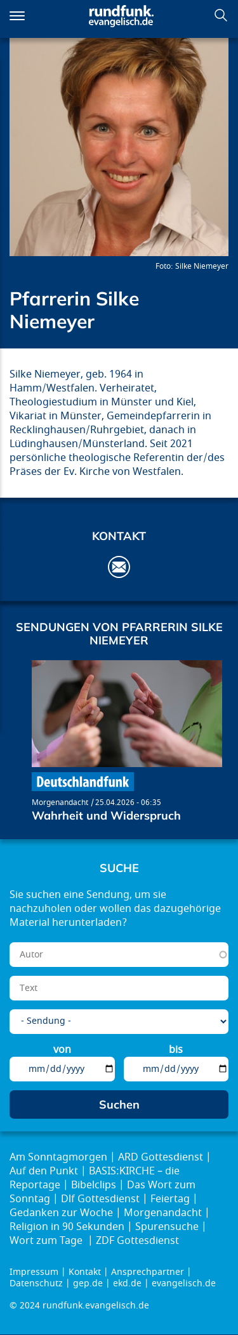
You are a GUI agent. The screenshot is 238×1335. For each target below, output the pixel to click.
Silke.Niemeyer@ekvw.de (119, 567)
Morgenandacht (60, 802)
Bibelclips (93, 1185)
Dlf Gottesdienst (100, 1199)
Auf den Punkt (44, 1171)
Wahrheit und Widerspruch (106, 815)
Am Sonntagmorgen (58, 1157)
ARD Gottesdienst (160, 1157)
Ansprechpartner (147, 1272)
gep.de (88, 1283)
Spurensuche (167, 1226)
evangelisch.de (184, 1283)
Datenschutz (36, 1283)
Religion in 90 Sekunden (67, 1226)
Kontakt (85, 1272)
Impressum (34, 1272)
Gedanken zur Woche (61, 1213)
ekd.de (127, 1283)
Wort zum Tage (47, 1240)
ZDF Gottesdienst (137, 1240)
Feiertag (170, 1199)
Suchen (220, 15)
